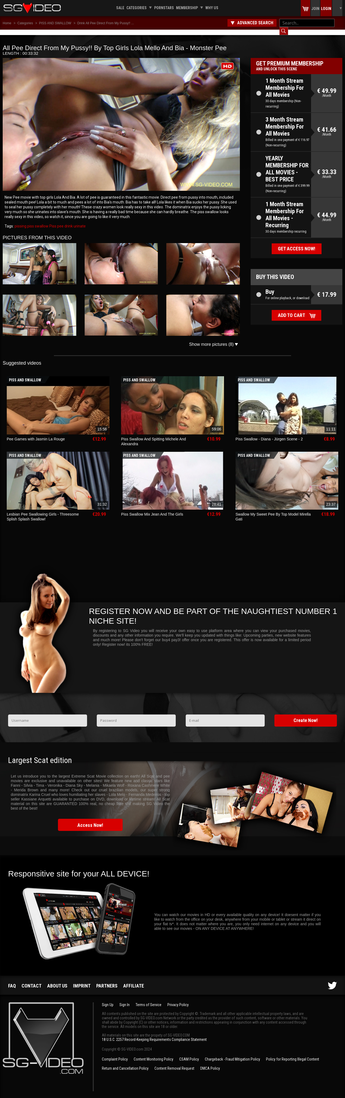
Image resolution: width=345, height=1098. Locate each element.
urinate (79, 221)
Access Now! (90, 820)
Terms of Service (148, 999)
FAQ (12, 980)
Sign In (124, 999)
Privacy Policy (178, 999)
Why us (211, 8)
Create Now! (306, 715)
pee (60, 221)
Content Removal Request (174, 1063)
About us (57, 980)
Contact (32, 980)
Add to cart (291, 310)
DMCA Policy (210, 1063)
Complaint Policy (115, 1054)
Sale (120, 8)
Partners (107, 980)
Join (315, 8)
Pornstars (164, 8)
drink (68, 221)
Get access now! (296, 243)
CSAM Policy (189, 1054)
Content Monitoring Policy (153, 1054)
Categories (136, 8)
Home (7, 23)
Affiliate (133, 980)
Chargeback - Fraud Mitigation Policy (232, 1054)
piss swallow (37, 221)
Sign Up (107, 999)
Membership (187, 8)
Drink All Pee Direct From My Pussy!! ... (105, 23)
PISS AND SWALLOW (55, 23)
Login (326, 8)
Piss (52, 221)
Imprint (82, 980)
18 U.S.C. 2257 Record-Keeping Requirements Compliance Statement (154, 1034)
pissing (20, 221)
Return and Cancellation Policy (125, 1063)
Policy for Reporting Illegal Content (292, 1054)
